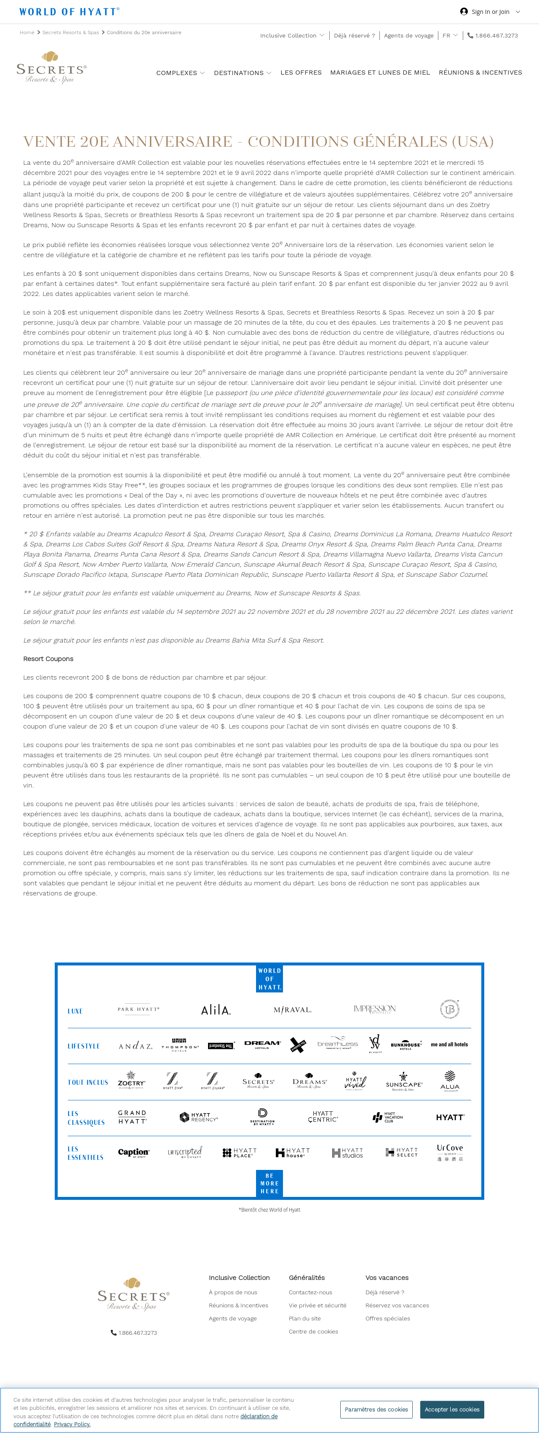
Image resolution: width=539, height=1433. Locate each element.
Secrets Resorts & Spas (72, 32)
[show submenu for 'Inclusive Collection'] (322, 35)
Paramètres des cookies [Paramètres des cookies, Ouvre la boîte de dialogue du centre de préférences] (376, 1409)
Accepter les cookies (452, 1409)
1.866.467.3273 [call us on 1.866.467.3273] (496, 35)
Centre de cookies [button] (313, 1333)
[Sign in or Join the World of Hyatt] (490, 12)
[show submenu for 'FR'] (455, 35)
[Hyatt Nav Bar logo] (70, 13)
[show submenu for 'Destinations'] (269, 73)
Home (28, 32)
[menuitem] (239, 1294)
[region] (269, 1410)
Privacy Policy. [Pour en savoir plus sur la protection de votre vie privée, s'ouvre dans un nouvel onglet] (72, 1424)
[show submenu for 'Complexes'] (202, 73)
